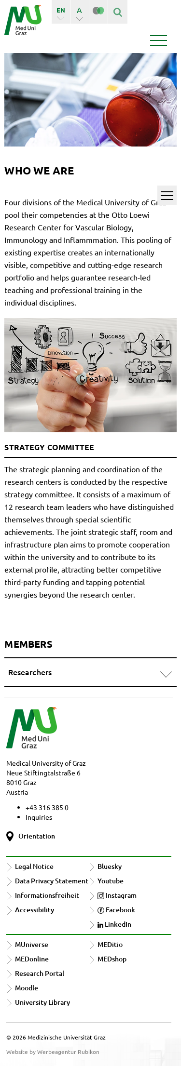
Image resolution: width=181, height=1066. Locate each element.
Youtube (110, 880)
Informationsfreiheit (47, 895)
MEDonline (32, 958)
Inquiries (39, 817)
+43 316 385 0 (47, 807)
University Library (42, 1002)
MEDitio (110, 944)
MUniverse (31, 944)
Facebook (116, 909)
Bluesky (109, 866)
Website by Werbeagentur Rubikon (52, 1051)
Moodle (26, 987)
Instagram (117, 895)
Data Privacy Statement (51, 880)
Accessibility (34, 909)
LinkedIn (114, 924)
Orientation (36, 835)
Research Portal (39, 973)
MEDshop (111, 958)
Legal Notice (34, 866)
